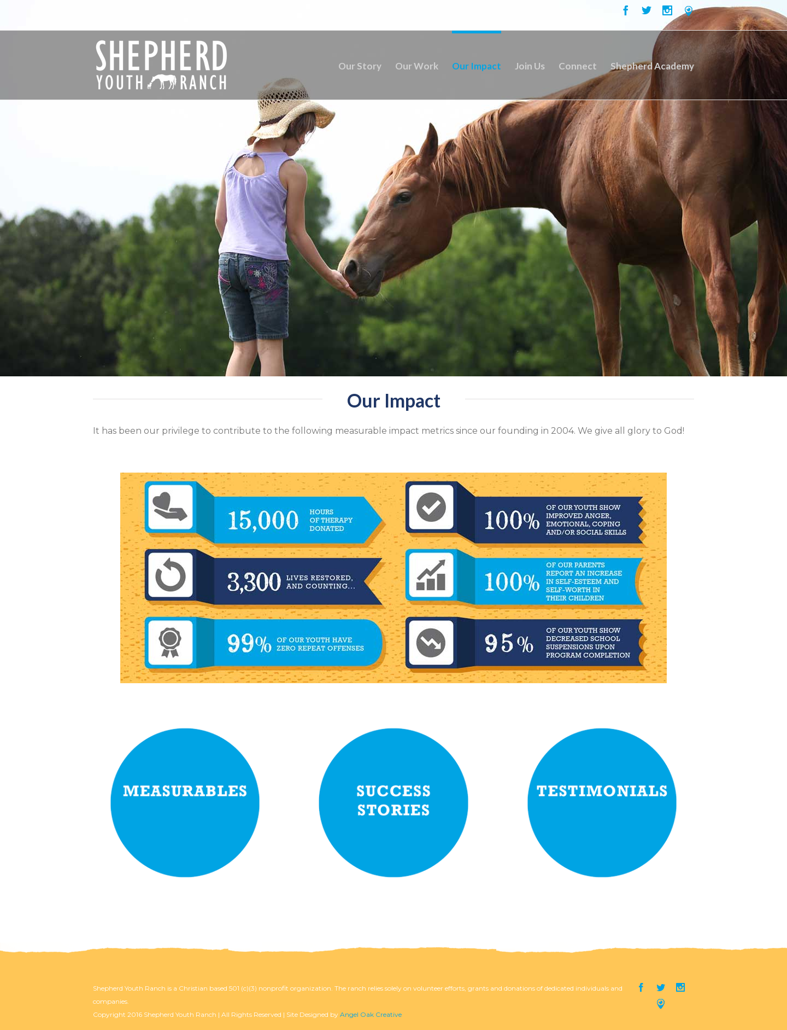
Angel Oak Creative (371, 1014)
